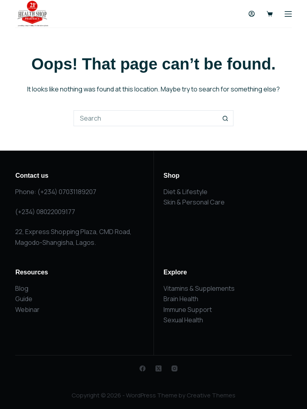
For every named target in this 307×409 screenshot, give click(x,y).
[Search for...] (145, 118)
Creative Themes (211, 395)
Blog (21, 288)
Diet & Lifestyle (185, 191)
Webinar (27, 309)
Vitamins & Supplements (199, 288)
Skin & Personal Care (194, 202)
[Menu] (288, 14)
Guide (23, 298)
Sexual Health (183, 320)
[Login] (252, 14)
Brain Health (180, 298)
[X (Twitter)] (158, 368)
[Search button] (225, 118)
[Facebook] (143, 368)
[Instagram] (174, 368)
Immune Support (187, 309)
